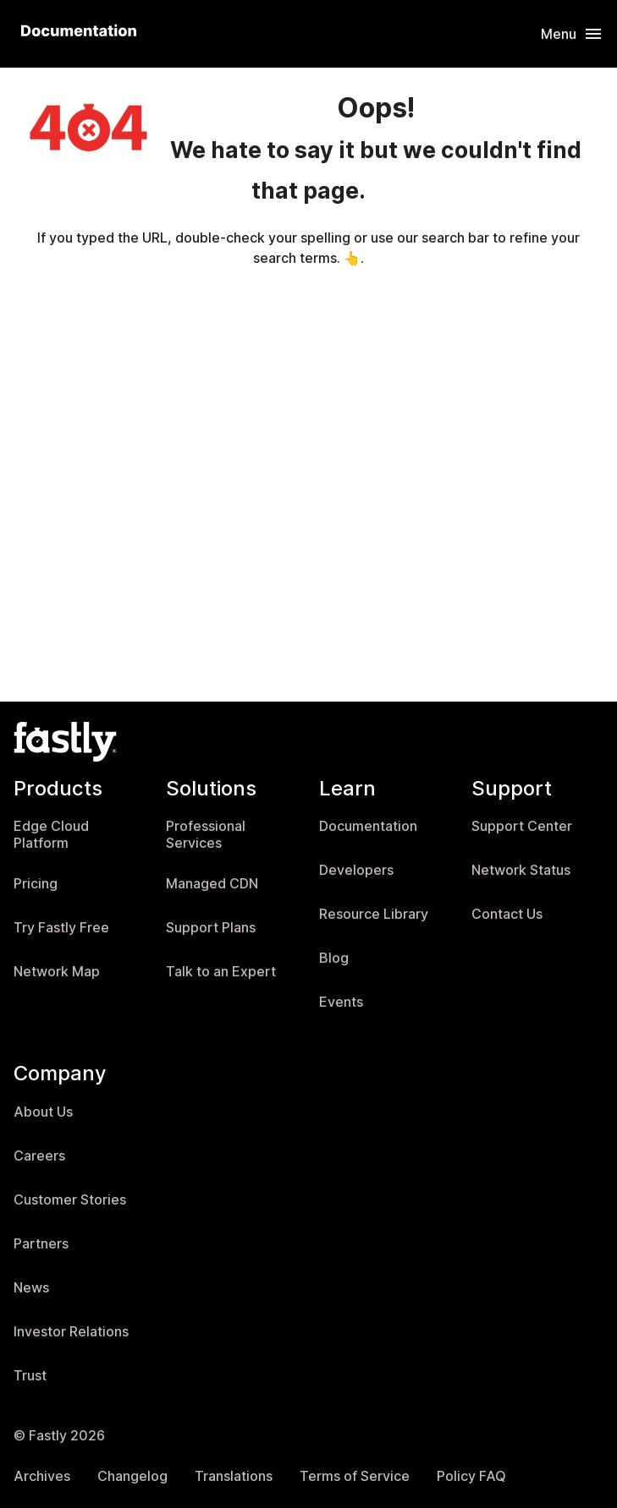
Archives (42, 1476)
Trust (30, 1376)
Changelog (132, 1476)
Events (341, 1002)
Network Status (520, 870)
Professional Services (205, 834)
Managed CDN (212, 884)
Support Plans (211, 928)
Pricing (36, 884)
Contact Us (507, 914)
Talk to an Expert (221, 972)
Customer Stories (70, 1200)
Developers (356, 870)
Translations (234, 1476)
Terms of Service (355, 1476)
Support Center (521, 826)
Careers (39, 1156)
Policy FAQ (471, 1476)
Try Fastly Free (61, 928)
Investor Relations (71, 1332)
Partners (41, 1244)
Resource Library (373, 914)
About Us (43, 1112)
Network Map (57, 972)
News (31, 1288)
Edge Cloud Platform (51, 834)
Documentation (368, 826)
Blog (334, 958)
